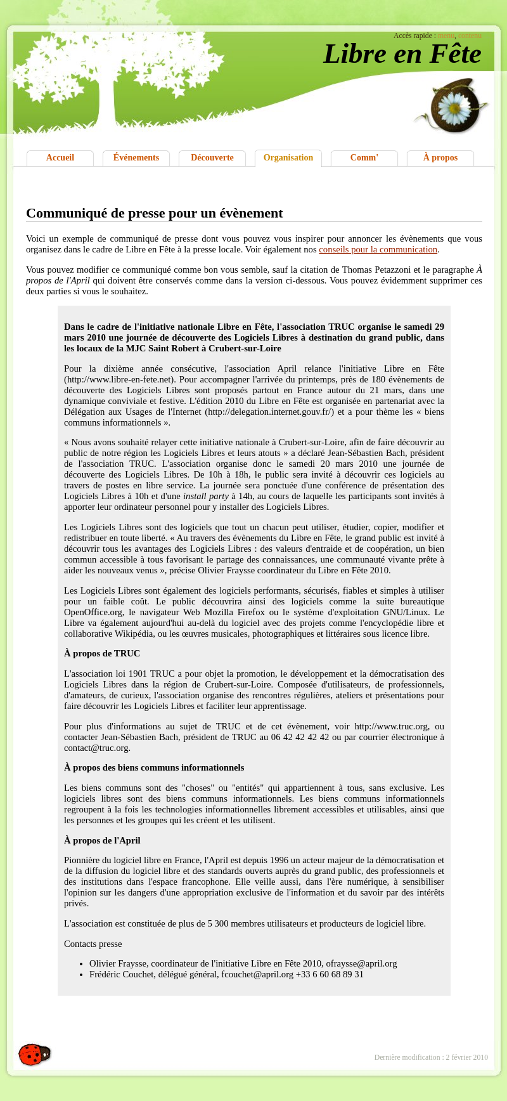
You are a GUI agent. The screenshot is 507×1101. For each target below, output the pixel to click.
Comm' (364, 157)
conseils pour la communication (378, 249)
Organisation (289, 157)
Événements (136, 157)
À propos (440, 157)
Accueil (60, 157)
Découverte (212, 157)
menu (446, 36)
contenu (470, 36)
